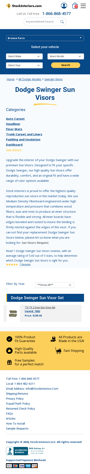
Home (11, 79)
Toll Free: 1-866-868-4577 (22, 379)
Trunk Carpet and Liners (24, 134)
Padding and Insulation (23, 139)
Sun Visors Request (35, 243)
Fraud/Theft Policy (18, 403)
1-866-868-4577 (56, 13)
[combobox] (45, 38)
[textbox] (45, 38)
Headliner (13, 124)
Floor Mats (14, 129)
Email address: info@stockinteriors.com (32, 388)
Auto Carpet (15, 119)
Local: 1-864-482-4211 (20, 383)
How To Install (15, 423)
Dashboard (14, 145)
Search (65, 65)
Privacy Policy (15, 398)
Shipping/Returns (17, 393)
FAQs (9, 413)
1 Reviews (25, 264)
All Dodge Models (29, 79)
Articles (11, 418)
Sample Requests (17, 428)
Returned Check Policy (20, 408)
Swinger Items (53, 79)
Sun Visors (14, 150)
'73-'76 (28, 307)
